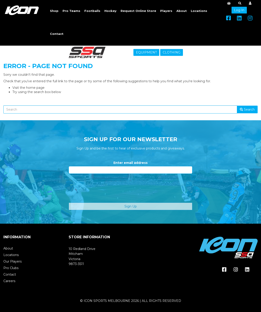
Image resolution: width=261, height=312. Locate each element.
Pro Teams (71, 11)
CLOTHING (171, 52)
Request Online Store (138, 11)
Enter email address (130, 163)
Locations (199, 11)
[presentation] (103, 188)
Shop (54, 11)
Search (247, 109)
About (181, 11)
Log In (239, 10)
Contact (56, 34)
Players (166, 11)
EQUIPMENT (146, 52)
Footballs (92, 11)
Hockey (110, 11)
